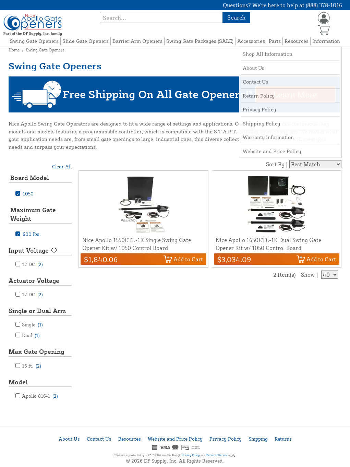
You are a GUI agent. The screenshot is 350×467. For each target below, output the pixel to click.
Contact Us (99, 439)
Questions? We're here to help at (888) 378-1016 (282, 5)
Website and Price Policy (175, 439)
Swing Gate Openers (34, 41)
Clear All (62, 166)
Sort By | (277, 164)
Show (308, 274)
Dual (31, 335)
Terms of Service (217, 455)
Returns (283, 439)
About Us (69, 439)
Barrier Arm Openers (137, 41)
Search (236, 17)
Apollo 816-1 (40, 395)
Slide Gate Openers (85, 41)
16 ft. (31, 365)
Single (32, 324)
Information (326, 41)
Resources (297, 41)
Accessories (251, 41)
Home (14, 49)
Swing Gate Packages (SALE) (199, 41)
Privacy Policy (225, 439)
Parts (275, 41)
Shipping (258, 439)
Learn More (295, 94)
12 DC (32, 264)
